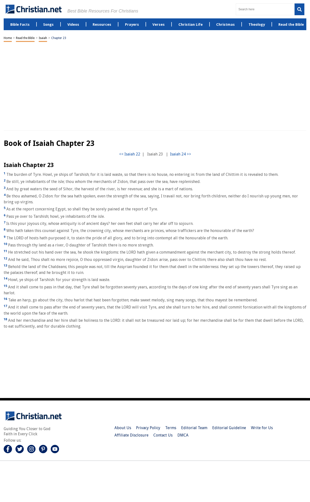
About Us (122, 427)
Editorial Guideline (229, 427)
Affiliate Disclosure (131, 435)
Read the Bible (25, 38)
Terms (170, 427)
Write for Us (262, 427)
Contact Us (163, 435)
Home (8, 38)
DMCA (182, 435)
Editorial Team (194, 427)
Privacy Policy (148, 427)
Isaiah (43, 38)
